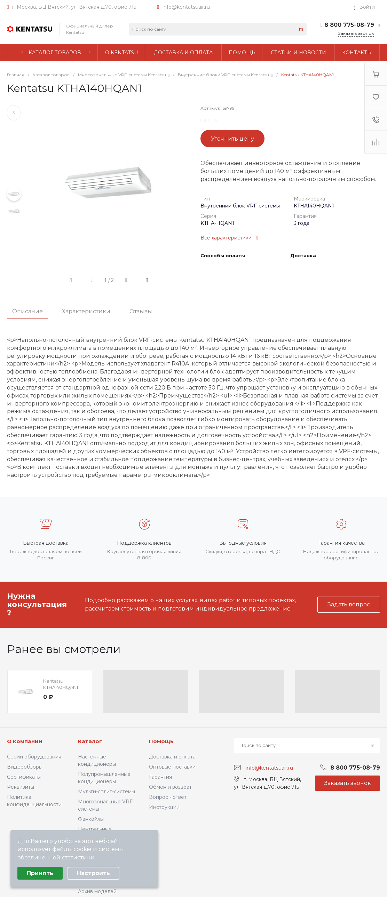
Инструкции (164, 807)
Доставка (303, 255)
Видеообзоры (24, 767)
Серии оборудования (34, 757)
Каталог (90, 741)
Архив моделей (97, 891)
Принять (40, 873)
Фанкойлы (91, 819)
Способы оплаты (222, 255)
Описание (27, 311)
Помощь (161, 741)
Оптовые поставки (172, 767)
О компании (24, 741)
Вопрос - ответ (168, 797)
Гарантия (160, 777)
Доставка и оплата (172, 757)
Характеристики (86, 311)
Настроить (93, 873)
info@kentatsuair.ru (186, 7)
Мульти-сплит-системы (106, 791)
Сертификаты (24, 777)
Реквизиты (20, 787)
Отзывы (140, 311)
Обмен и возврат (170, 787)
